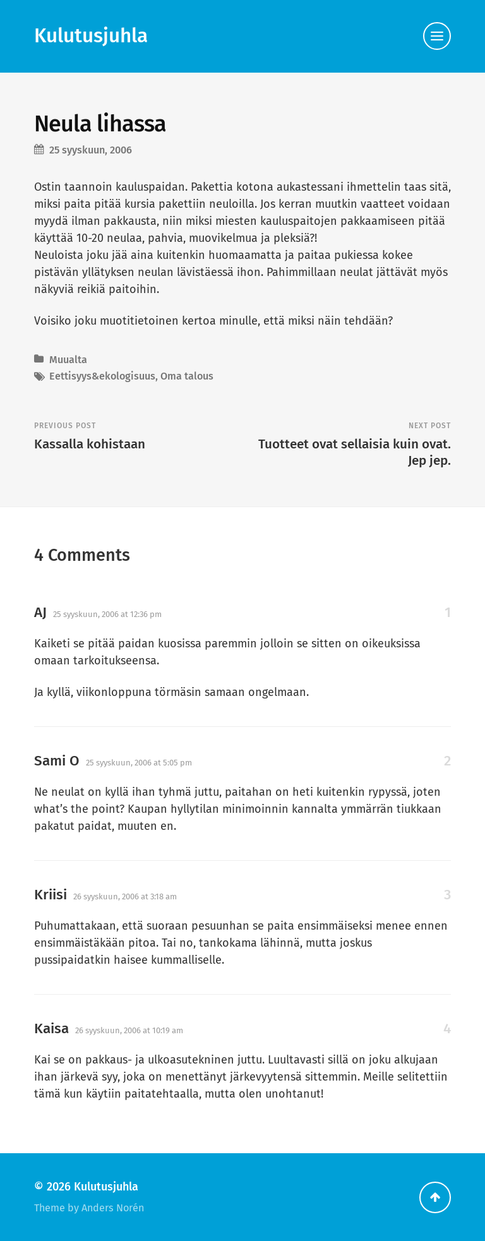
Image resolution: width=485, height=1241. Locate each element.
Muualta (68, 360)
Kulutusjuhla (91, 35)
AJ (40, 612)
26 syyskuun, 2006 (125, 896)
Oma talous (186, 376)
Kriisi (50, 894)
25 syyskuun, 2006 (90, 150)
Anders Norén (112, 1208)
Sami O (57, 760)
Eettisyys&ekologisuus (102, 376)
